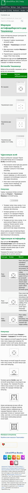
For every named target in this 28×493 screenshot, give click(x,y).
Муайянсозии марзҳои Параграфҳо (12, 437)
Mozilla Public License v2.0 (14, 474)
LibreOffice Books (14, 452)
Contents (4, 15)
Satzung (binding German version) (10, 469)
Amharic (16, 10)
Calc (18, 7)
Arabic (23, 10)
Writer (13, 7)
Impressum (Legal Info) (7, 466)
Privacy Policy (18, 466)
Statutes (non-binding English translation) (12, 468)
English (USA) (6, 10)
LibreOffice (5, 7)
